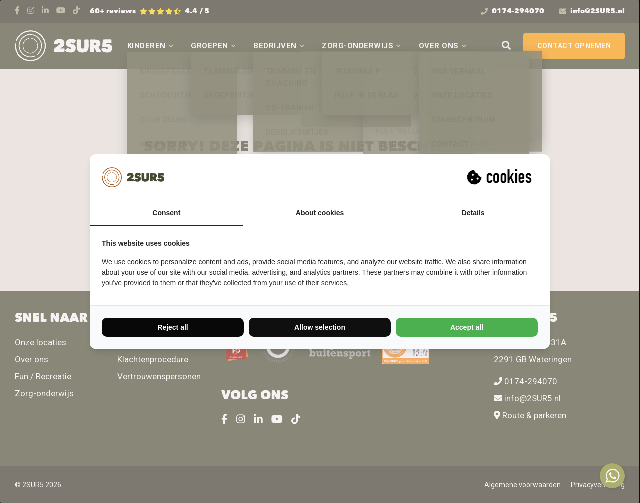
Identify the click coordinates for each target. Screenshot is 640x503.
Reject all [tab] (173, 327)
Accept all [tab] (467, 327)
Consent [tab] (166, 213)
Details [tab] (473, 213)
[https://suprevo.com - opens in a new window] (500, 177)
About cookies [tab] (320, 213)
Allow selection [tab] (320, 327)
